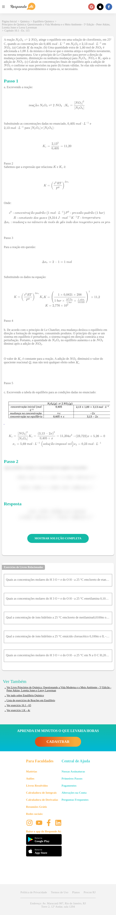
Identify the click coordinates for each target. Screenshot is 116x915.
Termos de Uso (59, 892)
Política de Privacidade (33, 892)
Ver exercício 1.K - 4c (18, 710)
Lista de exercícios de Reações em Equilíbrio (31, 700)
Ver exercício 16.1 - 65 (19, 705)
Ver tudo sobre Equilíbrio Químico (25, 695)
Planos (76, 892)
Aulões (30, 778)
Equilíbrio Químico (43, 21)
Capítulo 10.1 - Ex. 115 (17, 30)
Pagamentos (69, 785)
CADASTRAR (57, 742)
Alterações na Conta (74, 792)
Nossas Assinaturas (73, 771)
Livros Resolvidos (37, 785)
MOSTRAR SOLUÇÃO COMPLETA (58, 538)
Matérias (31, 771)
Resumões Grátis (36, 806)
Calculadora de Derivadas (42, 799)
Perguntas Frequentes (75, 799)
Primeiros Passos (72, 778)
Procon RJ (89, 892)
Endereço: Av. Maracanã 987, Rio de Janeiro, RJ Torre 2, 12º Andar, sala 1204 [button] (58, 905)
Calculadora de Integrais (41, 792)
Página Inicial (9, 21)
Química (24, 21)
